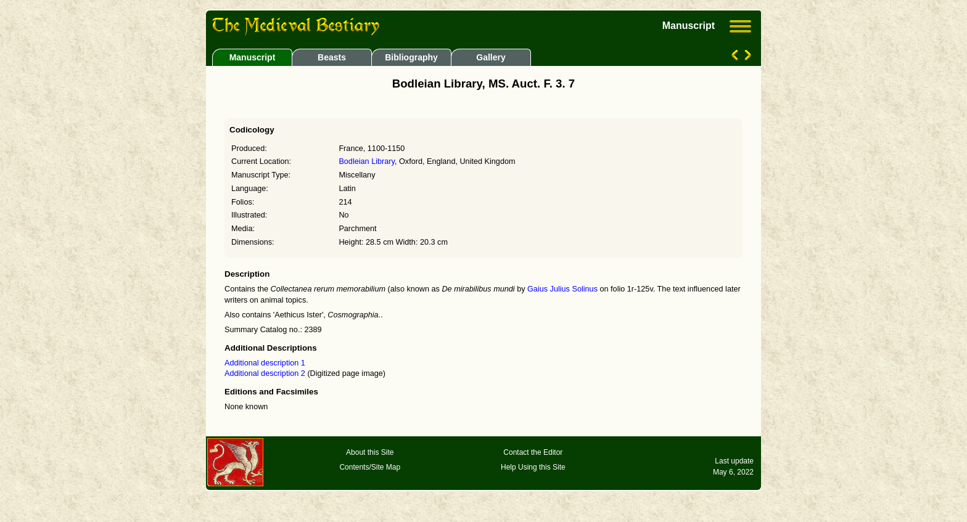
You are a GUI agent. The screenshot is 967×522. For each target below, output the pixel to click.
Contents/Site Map (369, 467)
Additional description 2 (265, 373)
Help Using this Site (533, 467)
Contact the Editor (532, 452)
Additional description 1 (264, 363)
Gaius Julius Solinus (562, 289)
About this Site (369, 452)
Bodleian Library (367, 161)
